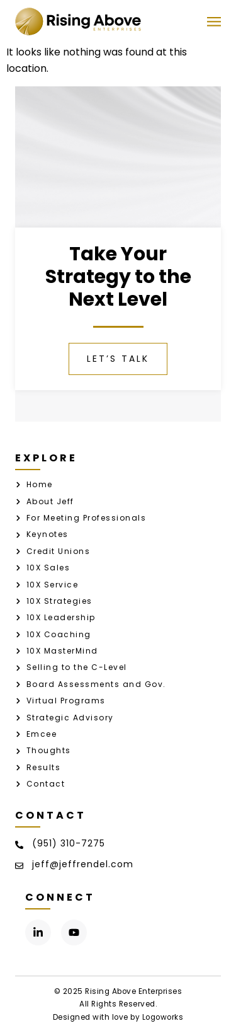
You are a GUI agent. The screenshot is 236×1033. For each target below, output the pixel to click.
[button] (213, 21)
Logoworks (163, 1017)
